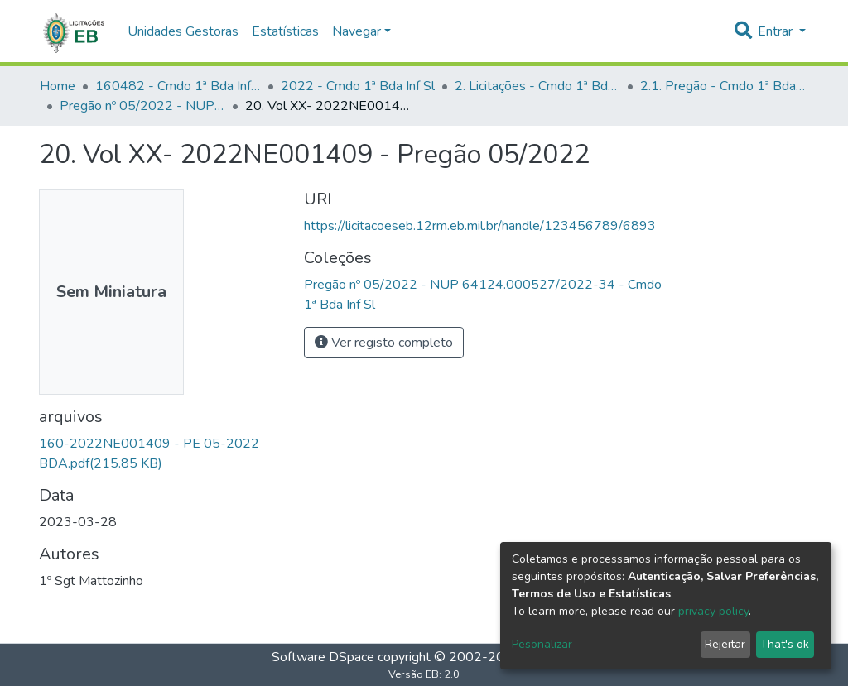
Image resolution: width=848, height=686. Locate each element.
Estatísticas (285, 31)
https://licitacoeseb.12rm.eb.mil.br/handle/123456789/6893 (480, 226)
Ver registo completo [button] (384, 342)
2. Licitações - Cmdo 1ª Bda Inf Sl (537, 86)
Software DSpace (323, 657)
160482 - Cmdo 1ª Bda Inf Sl (178, 86)
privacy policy (713, 611)
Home (57, 86)
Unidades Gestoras (183, 31)
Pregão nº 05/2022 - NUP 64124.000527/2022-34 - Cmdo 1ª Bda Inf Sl (142, 106)
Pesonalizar (542, 644)
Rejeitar (725, 644)
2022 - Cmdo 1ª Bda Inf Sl (358, 86)
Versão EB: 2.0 (424, 674)
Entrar (777, 31)
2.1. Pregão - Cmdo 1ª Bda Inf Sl (723, 86)
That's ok (784, 644)
